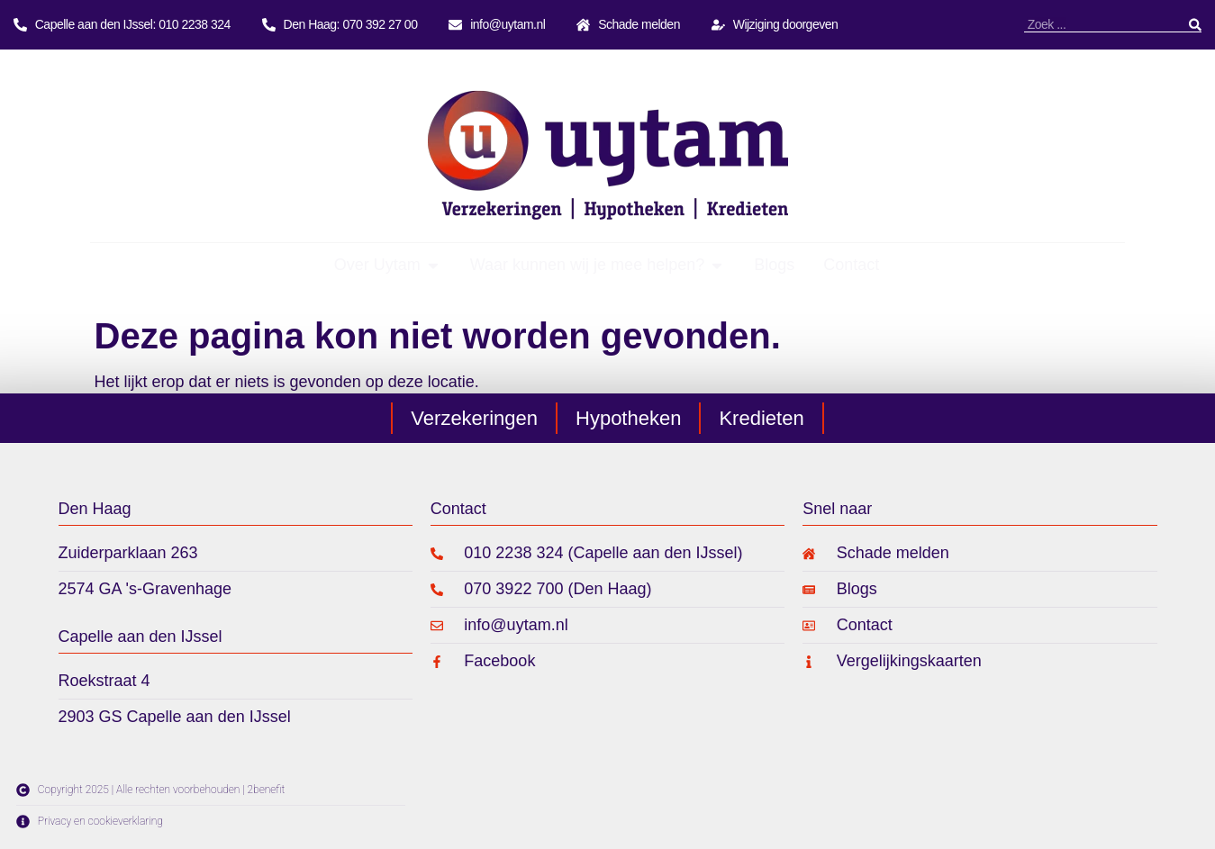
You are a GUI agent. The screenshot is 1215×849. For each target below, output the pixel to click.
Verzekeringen (474, 418)
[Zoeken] (1195, 24)
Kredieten (761, 418)
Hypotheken (628, 418)
